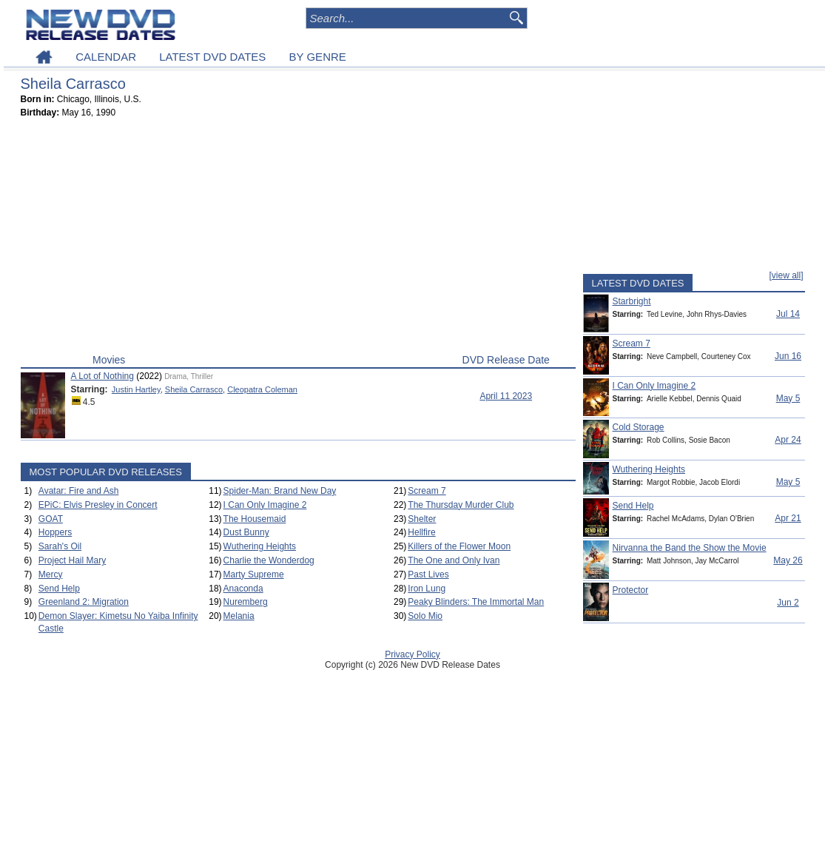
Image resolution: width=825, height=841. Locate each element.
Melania (239, 616)
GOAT (50, 519)
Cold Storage (638, 427)
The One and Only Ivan (453, 560)
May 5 (788, 398)
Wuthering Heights (260, 546)
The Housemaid (254, 519)
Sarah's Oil (59, 546)
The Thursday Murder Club (460, 505)
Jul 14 (788, 314)
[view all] (786, 275)
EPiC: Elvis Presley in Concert (98, 505)
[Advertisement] (298, 239)
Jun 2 (787, 602)
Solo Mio (425, 616)
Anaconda (243, 588)
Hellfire (421, 532)
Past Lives (428, 574)
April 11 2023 (505, 396)
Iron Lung (426, 588)
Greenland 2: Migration (83, 602)
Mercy (50, 574)
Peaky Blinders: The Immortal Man (476, 602)
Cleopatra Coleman (262, 389)
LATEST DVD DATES (212, 56)
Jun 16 (788, 356)
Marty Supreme (253, 574)
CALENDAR (105, 56)
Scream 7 (426, 491)
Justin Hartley (136, 389)
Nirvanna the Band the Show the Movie (690, 548)
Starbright (632, 301)
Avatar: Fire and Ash (78, 491)
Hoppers (55, 532)
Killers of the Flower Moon (459, 546)
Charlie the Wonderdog (268, 560)
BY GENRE (317, 56)
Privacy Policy (412, 654)
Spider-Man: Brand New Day (280, 491)
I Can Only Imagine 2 (265, 505)
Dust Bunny (246, 532)
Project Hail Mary (72, 560)
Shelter (422, 519)
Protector (631, 590)
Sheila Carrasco (194, 389)
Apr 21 (788, 518)
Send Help (59, 588)
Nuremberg (245, 602)
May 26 (787, 560)
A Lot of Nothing (102, 376)
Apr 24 (788, 440)
